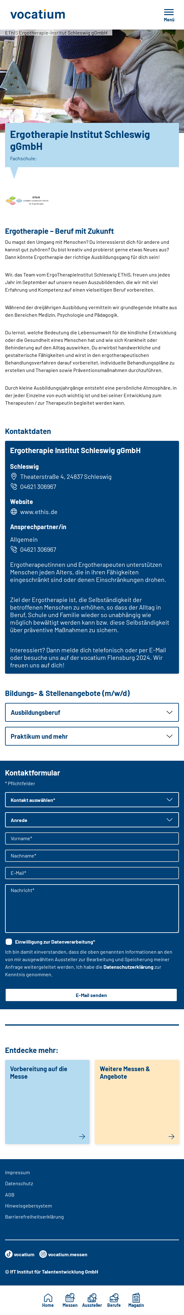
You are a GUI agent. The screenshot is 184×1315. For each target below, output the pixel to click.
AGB (9, 1194)
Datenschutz (19, 1183)
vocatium (19, 1254)
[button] (92, 712)
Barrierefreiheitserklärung (34, 1216)
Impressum (17, 1172)
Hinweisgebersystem (28, 1205)
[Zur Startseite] (51, 15)
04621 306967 (33, 486)
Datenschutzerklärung (128, 967)
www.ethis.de (39, 511)
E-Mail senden (91, 995)
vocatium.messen (63, 1254)
